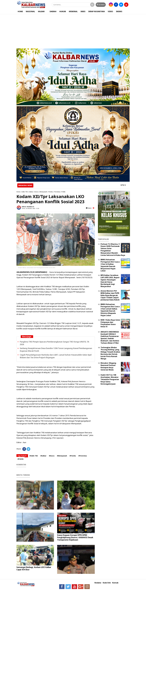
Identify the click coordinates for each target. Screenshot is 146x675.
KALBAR (41, 11)
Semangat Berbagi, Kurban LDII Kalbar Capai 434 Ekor (33, 568)
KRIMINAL (73, 11)
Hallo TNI (25, 192)
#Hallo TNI (33, 456)
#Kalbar (43, 456)
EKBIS (83, 11)
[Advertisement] (73, 30)
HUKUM (62, 11)
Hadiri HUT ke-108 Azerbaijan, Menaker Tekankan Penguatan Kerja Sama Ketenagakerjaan (110, 379)
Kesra (36, 192)
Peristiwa (57, 192)
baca (88, 208)
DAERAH (53, 11)
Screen (101, 4)
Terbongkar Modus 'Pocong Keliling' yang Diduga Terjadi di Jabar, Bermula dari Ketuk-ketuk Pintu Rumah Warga (110, 353)
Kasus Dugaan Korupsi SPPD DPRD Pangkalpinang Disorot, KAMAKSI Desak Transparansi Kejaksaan (75, 537)
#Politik (20, 459)
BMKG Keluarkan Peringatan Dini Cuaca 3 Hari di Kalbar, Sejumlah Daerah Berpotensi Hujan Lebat (110, 265)
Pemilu (50, 192)
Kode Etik (107, 583)
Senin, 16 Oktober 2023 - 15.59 (30, 208)
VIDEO (110, 11)
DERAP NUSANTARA (96, 11)
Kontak (115, 583)
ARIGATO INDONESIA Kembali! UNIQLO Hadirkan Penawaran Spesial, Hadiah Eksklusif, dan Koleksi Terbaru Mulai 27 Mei (110, 337)
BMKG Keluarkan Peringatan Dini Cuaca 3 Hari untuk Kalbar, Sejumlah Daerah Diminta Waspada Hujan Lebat (110, 310)
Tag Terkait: (22, 456)
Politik (63, 192)
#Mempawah (62, 456)
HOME (20, 11)
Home (18, 192)
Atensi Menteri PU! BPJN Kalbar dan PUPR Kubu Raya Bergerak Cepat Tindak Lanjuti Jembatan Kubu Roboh (110, 295)
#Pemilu (73, 456)
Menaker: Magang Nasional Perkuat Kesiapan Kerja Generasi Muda (108, 366)
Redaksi (98, 583)
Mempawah (43, 192)
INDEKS (119, 11)
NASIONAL (30, 11)
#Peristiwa (82, 456)
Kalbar (31, 192)
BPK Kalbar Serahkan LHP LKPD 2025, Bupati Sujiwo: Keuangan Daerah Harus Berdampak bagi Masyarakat (110, 281)
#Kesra (51, 456)
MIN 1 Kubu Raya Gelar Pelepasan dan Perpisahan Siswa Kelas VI (110, 323)
